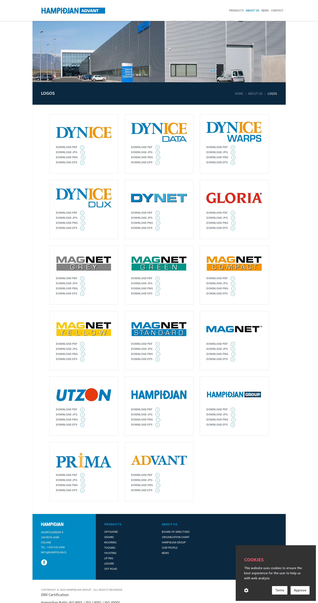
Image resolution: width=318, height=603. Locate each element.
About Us (169, 524)
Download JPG (68, 152)
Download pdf (143, 146)
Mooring (110, 542)
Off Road (110, 569)
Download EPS (67, 162)
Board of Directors (176, 532)
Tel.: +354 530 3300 (53, 547)
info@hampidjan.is (53, 552)
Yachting (110, 553)
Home (239, 94)
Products (236, 10)
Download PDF (68, 146)
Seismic (109, 537)
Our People (170, 547)
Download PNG (68, 157)
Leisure (109, 563)
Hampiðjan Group (174, 542)
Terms (279, 591)
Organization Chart (175, 537)
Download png (143, 222)
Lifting (108, 558)
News (265, 10)
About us (252, 10)
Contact (277, 10)
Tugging (109, 547)
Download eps (218, 162)
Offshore (111, 532)
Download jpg (143, 152)
